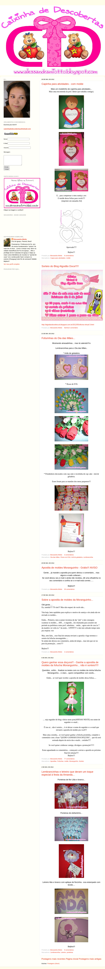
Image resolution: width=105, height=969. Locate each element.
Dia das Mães (55, 557)
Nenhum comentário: (71, 328)
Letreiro (63, 952)
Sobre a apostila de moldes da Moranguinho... (67, 599)
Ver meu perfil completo (12, 266)
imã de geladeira (77, 557)
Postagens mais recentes (53, 959)
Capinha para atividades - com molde (62, 83)
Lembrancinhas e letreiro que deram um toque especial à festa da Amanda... (67, 773)
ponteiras (70, 952)
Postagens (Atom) (53, 963)
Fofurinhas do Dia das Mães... (58, 338)
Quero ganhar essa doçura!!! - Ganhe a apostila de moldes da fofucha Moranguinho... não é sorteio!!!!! (70, 664)
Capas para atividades (57, 258)
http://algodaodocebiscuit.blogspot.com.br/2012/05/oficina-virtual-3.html (68, 325)
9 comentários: (69, 950)
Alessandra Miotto (20, 241)
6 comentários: (69, 255)
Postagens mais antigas (90, 959)
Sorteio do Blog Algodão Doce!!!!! (60, 266)
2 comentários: (69, 652)
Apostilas (53, 761)
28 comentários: (69, 589)
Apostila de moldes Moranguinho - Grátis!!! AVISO (69, 567)
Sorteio (81, 761)
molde (68, 258)
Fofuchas (60, 761)
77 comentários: (69, 759)
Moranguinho (73, 761)
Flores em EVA (65, 557)
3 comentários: (69, 555)
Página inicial (72, 959)
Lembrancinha (88, 557)
